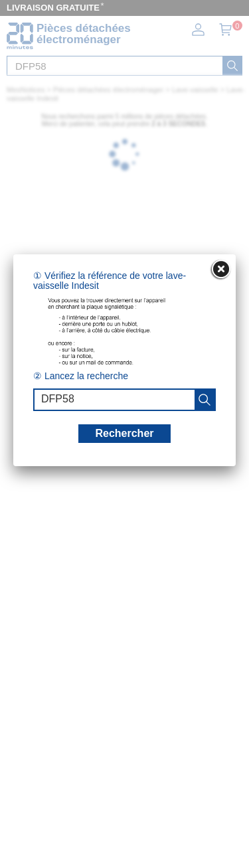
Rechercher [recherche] (124, 433)
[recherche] (204, 400)
